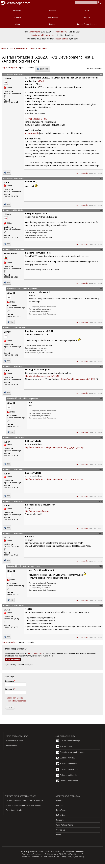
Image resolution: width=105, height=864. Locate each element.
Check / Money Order (62, 857)
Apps (87, 10)
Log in (5, 67)
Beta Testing (43, 48)
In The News (61, 815)
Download (17, 10)
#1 (101, 74)
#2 (101, 178)
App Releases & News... (15, 741)
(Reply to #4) (33, 289)
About (17, 24)
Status (58, 835)
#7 (101, 366)
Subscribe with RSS (65, 758)
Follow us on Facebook (67, 769)
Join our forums (64, 746)
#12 (100, 533)
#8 (101, 398)
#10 (100, 469)
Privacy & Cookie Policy (39, 852)
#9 (101, 437)
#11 (100, 501)
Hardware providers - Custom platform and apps (24, 800)
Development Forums (26, 48)
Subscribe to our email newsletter (71, 752)
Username (10, 681)
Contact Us (60, 830)
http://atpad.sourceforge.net (37, 511)
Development (52, 17)
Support (87, 17)
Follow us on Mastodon (67, 781)
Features (52, 10)
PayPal (50, 857)
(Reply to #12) (34, 566)
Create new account (15, 698)
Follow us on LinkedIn (66, 775)
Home (3, 48)
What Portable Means (64, 825)
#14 (100, 605)
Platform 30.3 (61, 32)
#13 (100, 566)
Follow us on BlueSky (66, 763)
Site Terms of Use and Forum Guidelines (67, 852)
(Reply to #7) (33, 399)
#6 (101, 327)
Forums (17, 17)
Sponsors (60, 820)
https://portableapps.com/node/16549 (42, 376)
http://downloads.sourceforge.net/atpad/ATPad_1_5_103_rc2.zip (54, 447)
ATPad (41, 81)
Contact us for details (14, 810)
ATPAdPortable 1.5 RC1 (36, 119)
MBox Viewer (34, 32)
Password (10, 689)
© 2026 (24, 852)
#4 (101, 249)
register (14, 67)
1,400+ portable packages (42, 35)
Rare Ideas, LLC (39, 854)
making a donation (34, 653)
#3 (101, 210)
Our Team (60, 805)
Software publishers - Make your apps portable (23, 805)
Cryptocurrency (78, 857)
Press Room (61, 810)
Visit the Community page (68, 741)
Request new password (16, 701)
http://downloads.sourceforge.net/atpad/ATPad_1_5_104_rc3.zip (54, 479)
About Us (59, 800)
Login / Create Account (86, 24)
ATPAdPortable (32, 133)
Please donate (61, 39)
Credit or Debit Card (39, 857)
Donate (52, 24)
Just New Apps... (12, 745)
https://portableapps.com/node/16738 (78, 379)
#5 (101, 288)
